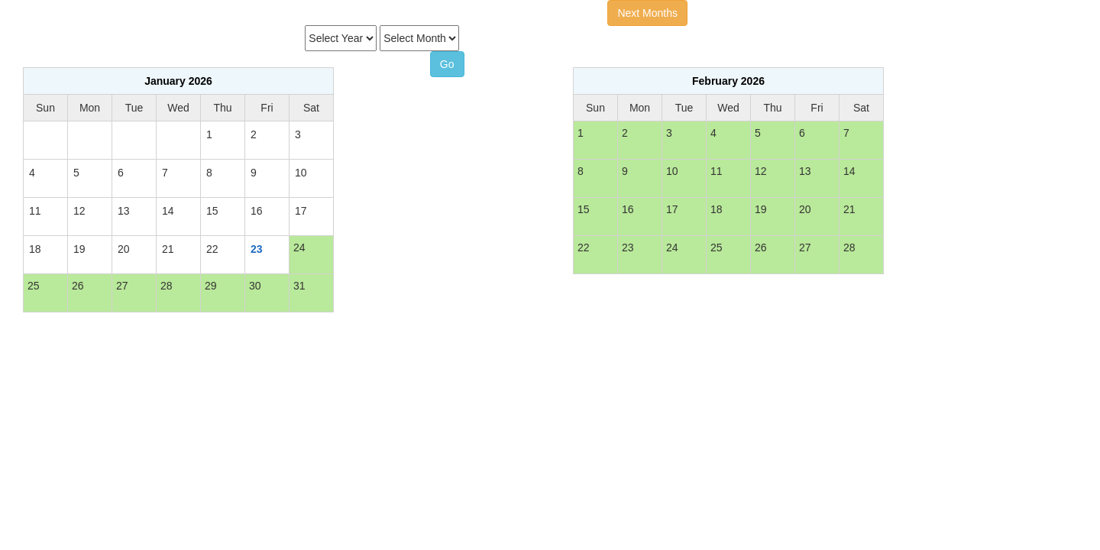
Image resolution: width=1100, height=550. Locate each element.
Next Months (647, 13)
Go (447, 64)
